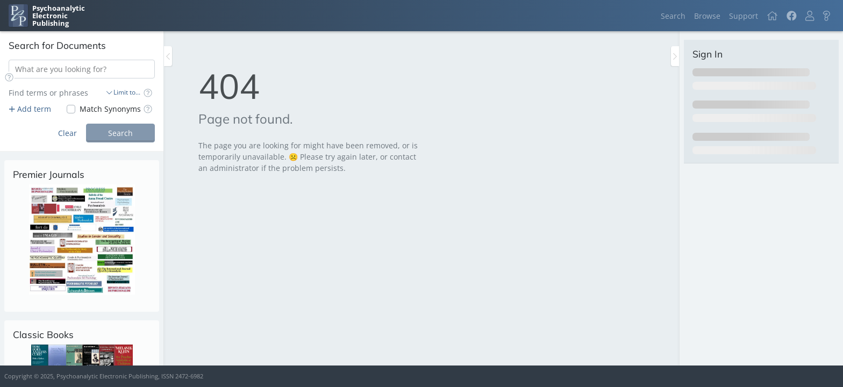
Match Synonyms (110, 109)
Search (673, 16)
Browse (707, 16)
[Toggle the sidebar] (168, 56)
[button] (809, 16)
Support (743, 16)
